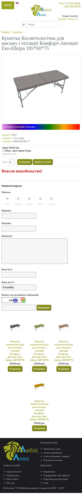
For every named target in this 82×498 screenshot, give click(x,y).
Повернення (12, 480)
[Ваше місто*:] (19, 292)
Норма (29, 204)
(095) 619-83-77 (21, 141)
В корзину (24, 162)
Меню (8, 5)
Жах (7, 204)
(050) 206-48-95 (72, 6)
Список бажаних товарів (56, 461)
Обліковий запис (52, 454)
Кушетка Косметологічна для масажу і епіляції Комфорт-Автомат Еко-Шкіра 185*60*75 (15, 356)
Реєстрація (74, 3)
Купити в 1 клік (43, 162)
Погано (18, 204)
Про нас (10, 487)
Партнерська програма (55, 484)
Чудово (51, 204)
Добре (40, 204)
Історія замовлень (52, 457)
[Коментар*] (36, 253)
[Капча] (19, 313)
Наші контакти (13, 476)
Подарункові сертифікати (56, 480)
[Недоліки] (19, 228)
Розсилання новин (53, 465)
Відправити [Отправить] (44, 312)
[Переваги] (19, 216)
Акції (45, 487)
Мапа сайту (12, 484)
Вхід (61, 3)
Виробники (49, 476)
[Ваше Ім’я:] (19, 280)
